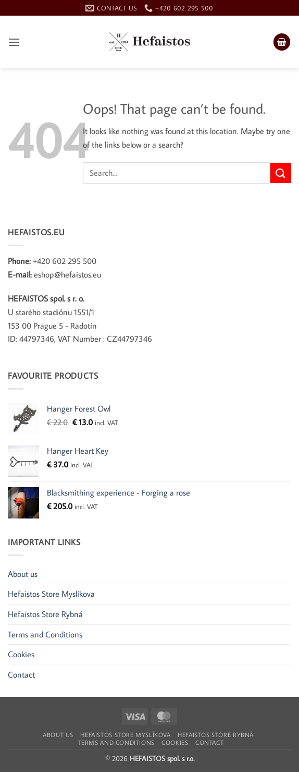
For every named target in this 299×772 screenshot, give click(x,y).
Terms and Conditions (45, 634)
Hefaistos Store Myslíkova (51, 593)
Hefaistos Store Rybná (45, 614)
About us (23, 574)
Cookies (21, 654)
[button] (14, 42)
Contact (21, 674)
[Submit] (280, 173)
